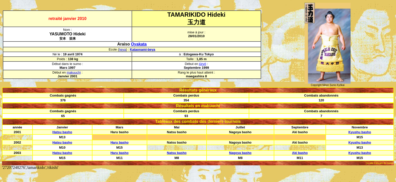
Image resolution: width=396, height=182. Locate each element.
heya (122, 49)
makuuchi (74, 72)
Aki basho (300, 153)
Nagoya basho (240, 153)
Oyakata (138, 44)
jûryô (202, 64)
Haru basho (119, 142)
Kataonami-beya (142, 49)
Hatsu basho (62, 132)
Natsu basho (177, 153)
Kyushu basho (360, 132)
